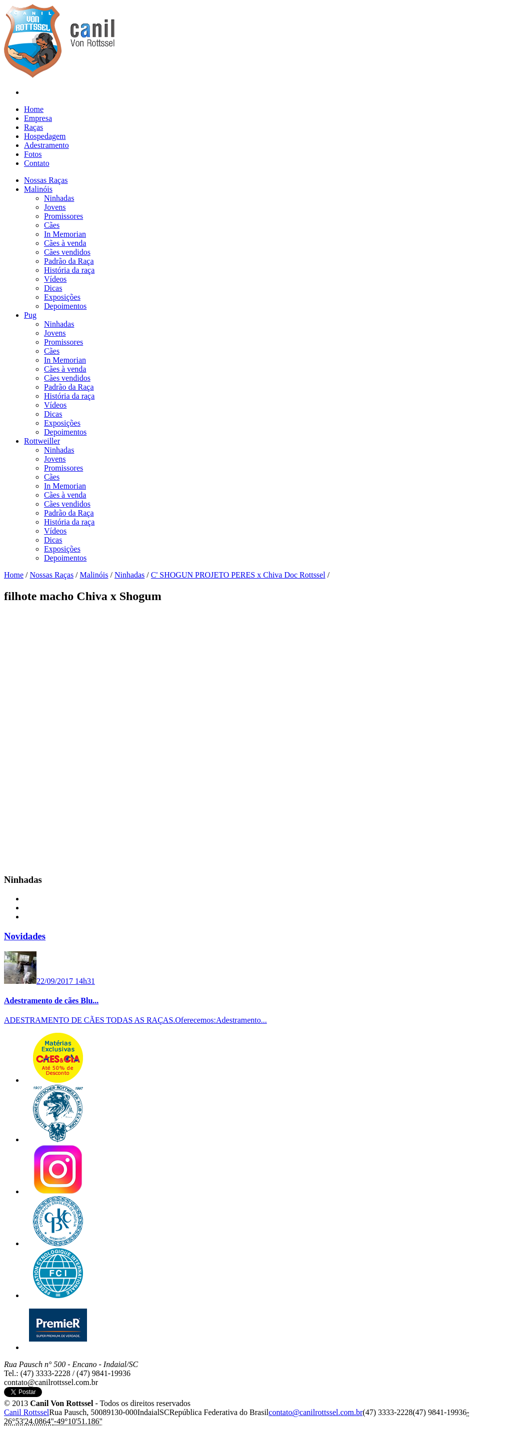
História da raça (69, 270)
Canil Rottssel (26, 1412)
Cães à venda (65, 243)
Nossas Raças (52, 575)
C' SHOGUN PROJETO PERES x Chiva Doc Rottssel (238, 575)
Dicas (53, 288)
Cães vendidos (67, 252)
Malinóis (94, 575)
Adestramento (46, 145)
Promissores (63, 216)
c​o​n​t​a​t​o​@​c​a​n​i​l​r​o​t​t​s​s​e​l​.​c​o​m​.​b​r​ (315, 1412)
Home (34, 109)
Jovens (55, 207)
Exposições (62, 297)
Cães (52, 225)
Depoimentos (65, 306)
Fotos (33, 154)
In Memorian (65, 234)
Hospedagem (45, 136)
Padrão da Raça (69, 261)
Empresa (38, 118)
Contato (37, 163)
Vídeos (55, 279)
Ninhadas (59, 198)
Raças (33, 127)
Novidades (25, 936)
